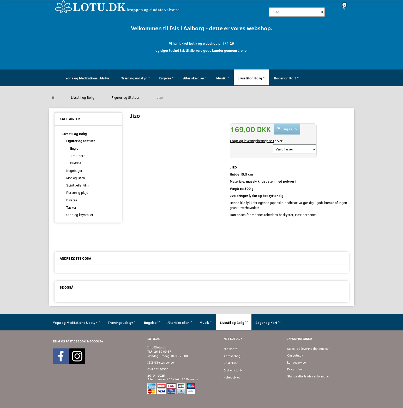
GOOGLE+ (96, 341)
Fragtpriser (295, 369)
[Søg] (322, 12)
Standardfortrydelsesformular (308, 376)
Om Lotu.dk (295, 355)
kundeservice (296, 362)
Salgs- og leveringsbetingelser (308, 349)
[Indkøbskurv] (341, 8)
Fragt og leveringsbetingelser (252, 140)
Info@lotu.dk (156, 347)
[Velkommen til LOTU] (117, 6)
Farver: (278, 140)
